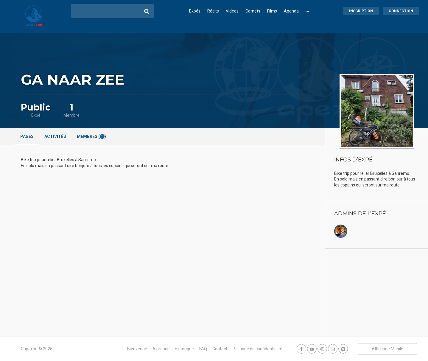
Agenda (291, 11)
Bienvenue (137, 348)
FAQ (203, 348)
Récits (213, 11)
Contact (219, 348)
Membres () (91, 136)
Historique (184, 348)
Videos (232, 11)
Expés (194, 11)
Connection (401, 11)
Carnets (252, 11)
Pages (27, 136)
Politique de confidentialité (257, 348)
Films (272, 11)
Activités (55, 136)
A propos (160, 348)
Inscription (361, 11)
